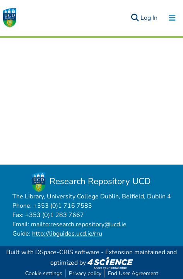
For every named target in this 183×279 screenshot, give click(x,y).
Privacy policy (85, 273)
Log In (149, 18)
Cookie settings (43, 273)
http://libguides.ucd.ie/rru (67, 233)
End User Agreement (133, 273)
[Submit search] (135, 17)
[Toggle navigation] (172, 18)
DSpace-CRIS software (67, 252)
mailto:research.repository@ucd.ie (79, 224)
